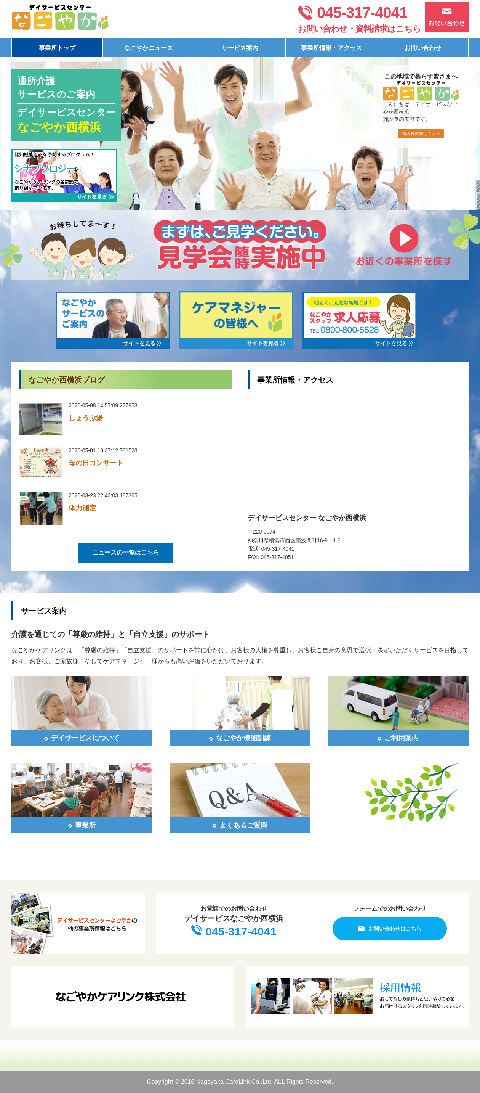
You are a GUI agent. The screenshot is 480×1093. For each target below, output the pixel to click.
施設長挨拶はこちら (421, 133)
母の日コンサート (96, 463)
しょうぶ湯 (86, 418)
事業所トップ (57, 48)
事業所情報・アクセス (331, 48)
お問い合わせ (423, 48)
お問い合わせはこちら (390, 928)
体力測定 (82, 508)
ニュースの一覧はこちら (125, 552)
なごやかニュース (148, 48)
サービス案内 (240, 48)
